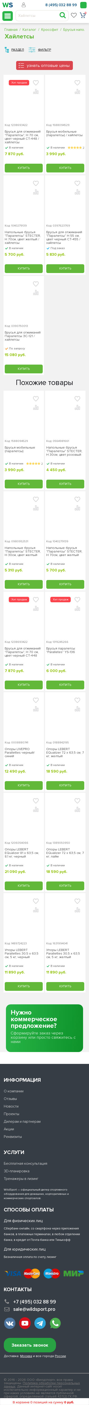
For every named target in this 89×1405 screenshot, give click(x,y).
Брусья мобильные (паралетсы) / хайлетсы (64, 133)
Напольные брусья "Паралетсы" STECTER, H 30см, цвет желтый (23, 551)
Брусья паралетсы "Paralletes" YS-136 (60, 650)
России (60, 1356)
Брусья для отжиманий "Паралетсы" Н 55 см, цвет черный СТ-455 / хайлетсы (64, 237)
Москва (26, 1356)
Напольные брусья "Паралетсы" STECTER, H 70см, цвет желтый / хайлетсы (23, 237)
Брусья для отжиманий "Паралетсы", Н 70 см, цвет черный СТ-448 (23, 652)
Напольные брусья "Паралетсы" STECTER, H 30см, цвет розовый (64, 451)
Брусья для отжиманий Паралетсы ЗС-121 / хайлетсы (23, 336)
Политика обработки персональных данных (42, 1384)
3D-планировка (16, 1171)
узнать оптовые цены (48, 65)
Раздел (17, 50)
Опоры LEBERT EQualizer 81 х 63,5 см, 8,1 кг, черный (22, 853)
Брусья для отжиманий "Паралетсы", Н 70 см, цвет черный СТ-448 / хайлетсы (23, 137)
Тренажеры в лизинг (21, 1178)
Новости (11, 1106)
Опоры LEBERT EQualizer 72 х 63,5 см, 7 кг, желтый (65, 752)
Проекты (11, 1114)
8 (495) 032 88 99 (61, 5)
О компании (13, 1091)
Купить (24, 168)
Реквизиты (13, 1136)
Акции (9, 1129)
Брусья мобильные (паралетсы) (20, 449)
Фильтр (44, 50)
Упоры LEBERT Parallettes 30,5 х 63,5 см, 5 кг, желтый (63, 953)
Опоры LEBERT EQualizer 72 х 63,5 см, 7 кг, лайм (65, 853)
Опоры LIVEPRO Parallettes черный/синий (20, 752)
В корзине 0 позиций (43, 1402)
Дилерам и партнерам (22, 1121)
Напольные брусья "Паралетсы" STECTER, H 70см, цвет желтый (64, 551)
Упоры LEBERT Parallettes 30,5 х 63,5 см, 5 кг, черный (21, 953)
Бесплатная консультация (25, 1163)
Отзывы (10, 1098)
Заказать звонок (30, 1345)
